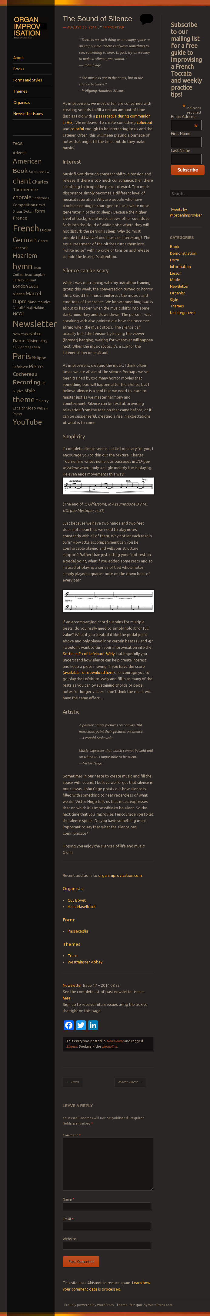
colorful (77, 129)
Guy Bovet (77, 900)
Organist (177, 293)
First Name (181, 133)
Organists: (73, 888)
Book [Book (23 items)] (20, 170)
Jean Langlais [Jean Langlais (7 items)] (34, 275)
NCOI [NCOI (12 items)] (18, 313)
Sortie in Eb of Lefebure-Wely (89, 653)
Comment (72, 1135)
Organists (21, 102)
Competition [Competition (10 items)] (24, 204)
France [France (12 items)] (20, 217)
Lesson (176, 273)
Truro (73, 955)
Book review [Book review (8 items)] (38, 172)
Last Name (180, 150)
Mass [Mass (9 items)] (32, 302)
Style (174, 300)
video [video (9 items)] (31, 408)
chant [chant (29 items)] (22, 181)
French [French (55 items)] (26, 228)
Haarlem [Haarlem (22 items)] (25, 255)
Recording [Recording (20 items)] (27, 382)
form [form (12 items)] (40, 211)
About (18, 58)
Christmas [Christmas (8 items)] (40, 198)
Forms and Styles (27, 80)
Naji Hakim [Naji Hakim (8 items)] (35, 308)
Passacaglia (78, 931)
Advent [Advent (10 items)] (19, 152)
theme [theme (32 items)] (24, 399)
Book (174, 247)
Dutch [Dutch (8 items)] (28, 211)
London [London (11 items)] (20, 286)
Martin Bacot (130, 1082)
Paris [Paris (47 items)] (22, 356)
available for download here (89, 672)
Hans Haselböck (82, 906)
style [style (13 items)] (30, 390)
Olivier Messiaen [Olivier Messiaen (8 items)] (26, 347)
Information (180, 267)
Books (18, 69)
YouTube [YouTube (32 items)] (27, 422)
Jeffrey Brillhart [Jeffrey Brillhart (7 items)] (24, 280)
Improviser (114, 27)
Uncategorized (182, 313)
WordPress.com (160, 1305)
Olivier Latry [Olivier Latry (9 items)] (36, 341)
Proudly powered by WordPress (89, 1305)
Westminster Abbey (85, 962)
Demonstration (183, 253)
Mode (175, 280)
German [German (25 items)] (25, 240)
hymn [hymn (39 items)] (22, 266)
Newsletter (72, 985)
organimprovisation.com (120, 875)
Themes (20, 91)
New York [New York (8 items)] (20, 334)
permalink (109, 1046)
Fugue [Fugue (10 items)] (45, 229)
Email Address (184, 116)
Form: (69, 919)
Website (69, 1239)
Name (68, 1199)
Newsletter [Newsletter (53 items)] (35, 324)
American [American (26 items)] (27, 161)
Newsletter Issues (28, 114)
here (67, 998)
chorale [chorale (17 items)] (22, 197)
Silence (71, 1046)
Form (174, 260)
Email (68, 1219)
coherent (144, 122)
